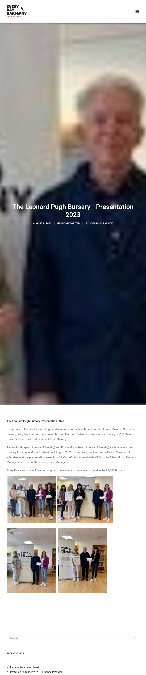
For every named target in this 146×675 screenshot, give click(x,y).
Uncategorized (70, 223)
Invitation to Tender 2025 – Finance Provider (36, 672)
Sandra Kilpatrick (101, 223)
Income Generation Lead (24, 667)
